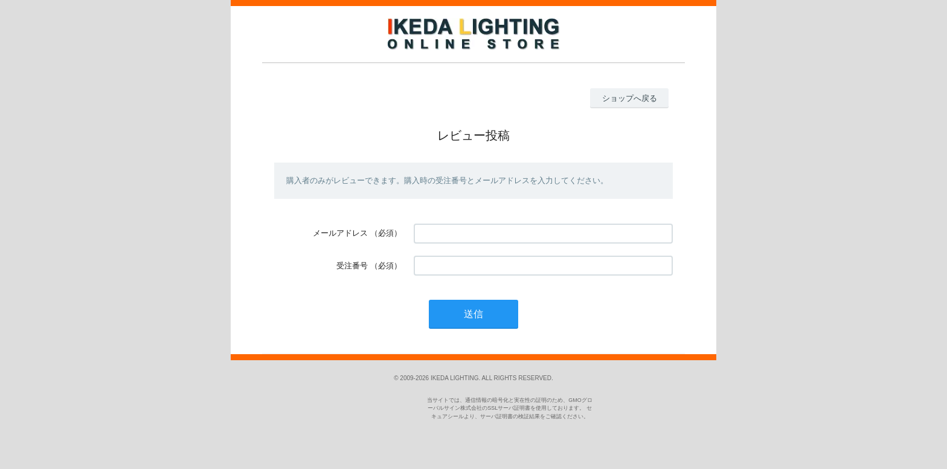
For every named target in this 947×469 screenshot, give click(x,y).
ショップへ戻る (629, 98)
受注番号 (352, 265)
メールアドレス (340, 233)
